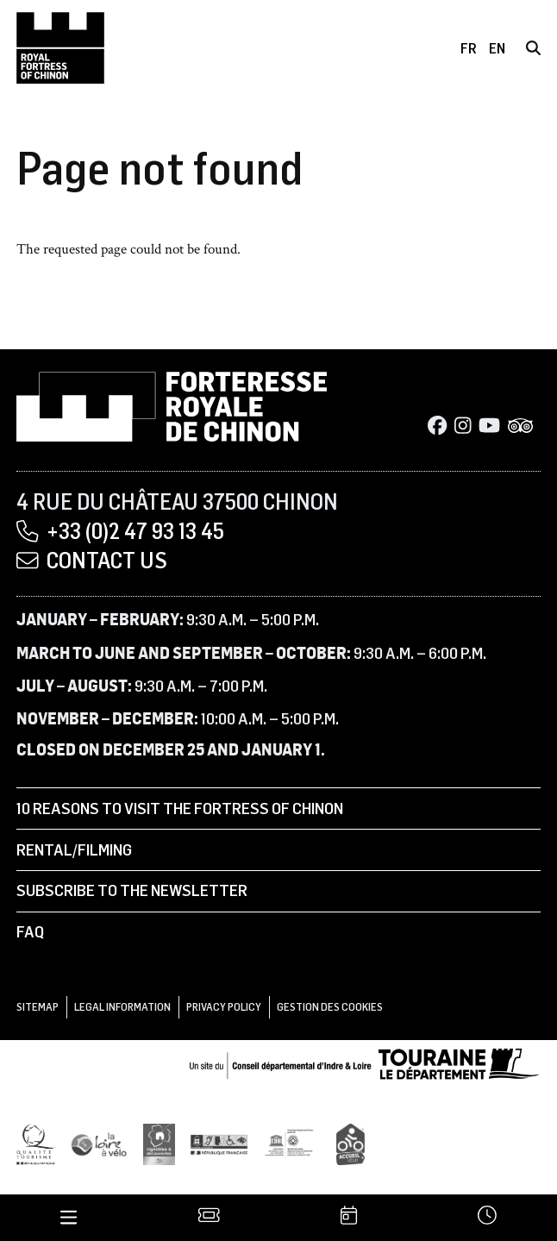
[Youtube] (489, 426)
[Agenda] (347, 1217)
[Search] (533, 48)
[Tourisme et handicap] (219, 1142)
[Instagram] (463, 426)
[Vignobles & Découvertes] (159, 1142)
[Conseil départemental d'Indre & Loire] (365, 1061)
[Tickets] (208, 1217)
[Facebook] (437, 426)
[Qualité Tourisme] (35, 1142)
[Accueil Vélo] (350, 1142)
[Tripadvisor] (521, 426)
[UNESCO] (292, 1142)
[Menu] (68, 1217)
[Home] (60, 48)
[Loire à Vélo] (99, 1142)
